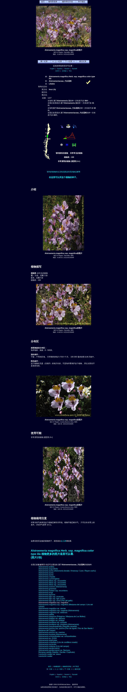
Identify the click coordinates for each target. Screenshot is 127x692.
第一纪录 (49, 669)
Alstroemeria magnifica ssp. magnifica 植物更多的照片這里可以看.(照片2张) (62, 554)
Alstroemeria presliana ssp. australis (53, 622)
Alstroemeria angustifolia (48, 569)
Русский (74, 68)
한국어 (57, 71)
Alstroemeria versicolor (48, 644)
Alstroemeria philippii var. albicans (52, 618)
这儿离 (63, 541)
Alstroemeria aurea (46, 573)
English (52, 68)
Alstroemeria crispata (47, 577)
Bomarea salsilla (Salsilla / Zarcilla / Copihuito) (57, 652)
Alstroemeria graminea (47, 589)
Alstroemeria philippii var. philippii (52, 620)
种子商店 (76, 666)
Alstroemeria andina (46, 567)
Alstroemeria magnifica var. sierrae (52, 608)
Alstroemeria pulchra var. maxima (52, 632)
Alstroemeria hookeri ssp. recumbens (53, 591)
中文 (70, 71)
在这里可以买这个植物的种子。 (63, 177)
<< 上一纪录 (59, 669)
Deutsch (67, 68)
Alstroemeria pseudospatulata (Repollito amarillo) (58, 626)
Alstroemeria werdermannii (49, 648)
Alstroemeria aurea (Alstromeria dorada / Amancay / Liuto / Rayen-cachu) (67, 571)
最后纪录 (77, 669)
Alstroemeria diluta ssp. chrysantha (52, 581)
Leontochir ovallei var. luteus (50, 654)
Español (59, 68)
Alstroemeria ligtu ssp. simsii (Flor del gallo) (56, 601)
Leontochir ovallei (45, 656)
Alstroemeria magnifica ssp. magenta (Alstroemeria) (59, 610)
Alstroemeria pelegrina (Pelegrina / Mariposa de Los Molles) (62, 616)
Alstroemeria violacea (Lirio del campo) (54, 646)
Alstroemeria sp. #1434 (48, 638)
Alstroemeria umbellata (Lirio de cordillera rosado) (58, 642)
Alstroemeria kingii (46, 593)
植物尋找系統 (67, 666)
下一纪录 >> (68, 669)
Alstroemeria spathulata (48, 640)
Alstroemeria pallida (46, 614)
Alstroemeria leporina (47, 595)
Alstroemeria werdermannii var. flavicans (54, 650)
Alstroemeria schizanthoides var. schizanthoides (57, 636)
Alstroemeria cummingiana (49, 579)
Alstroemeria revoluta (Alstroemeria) (53, 634)
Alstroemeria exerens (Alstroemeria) (53, 587)
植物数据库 (57, 666)
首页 (49, 666)
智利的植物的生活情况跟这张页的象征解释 (63, 172)
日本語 (64, 71)
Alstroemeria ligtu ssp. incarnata (51, 597)
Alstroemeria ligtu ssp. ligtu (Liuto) (52, 599)
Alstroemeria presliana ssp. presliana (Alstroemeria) (59, 624)
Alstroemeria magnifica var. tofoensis (53, 612)
